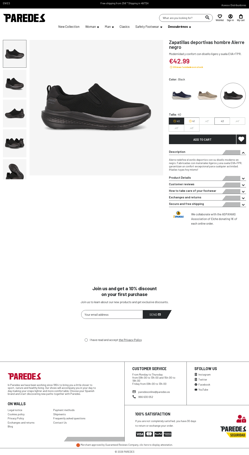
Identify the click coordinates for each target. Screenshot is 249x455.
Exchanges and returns (207, 197)
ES (8, 3)
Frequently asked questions (69, 418)
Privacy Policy (16, 418)
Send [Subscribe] (155, 314)
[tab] (207, 151)
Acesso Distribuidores (233, 5)
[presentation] (110, 329)
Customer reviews (207, 184)
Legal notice (15, 409)
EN (4, 3)
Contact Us (60, 422)
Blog (10, 426)
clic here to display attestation (155, 444)
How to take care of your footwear (207, 191)
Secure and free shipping (207, 204)
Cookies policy (16, 414)
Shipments (59, 414)
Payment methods (64, 409)
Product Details (207, 178)
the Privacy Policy (130, 340)
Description (207, 152)
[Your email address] (112, 314)
